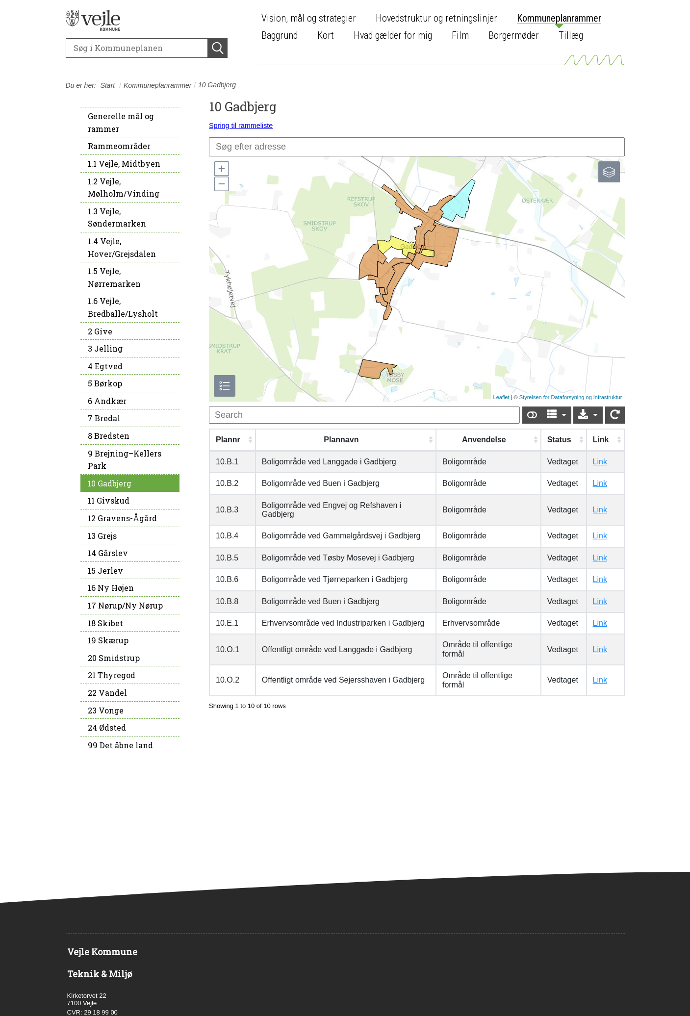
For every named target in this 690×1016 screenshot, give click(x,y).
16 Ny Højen (111, 588)
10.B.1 (227, 461)
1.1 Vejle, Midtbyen (124, 163)
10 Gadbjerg (109, 483)
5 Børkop (105, 383)
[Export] (588, 415)
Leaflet (501, 397)
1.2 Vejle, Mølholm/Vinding (123, 187)
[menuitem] (311, 18)
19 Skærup (108, 640)
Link (600, 461)
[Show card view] (532, 415)
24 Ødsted (107, 727)
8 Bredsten (108, 436)
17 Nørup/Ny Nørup (125, 605)
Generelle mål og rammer (121, 122)
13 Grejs (102, 536)
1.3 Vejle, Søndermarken (117, 217)
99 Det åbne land (120, 745)
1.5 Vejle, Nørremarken (114, 277)
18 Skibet (105, 623)
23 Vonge (106, 710)
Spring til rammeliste (241, 125)
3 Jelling (105, 348)
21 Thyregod (111, 675)
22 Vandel (107, 692)
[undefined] (364, 415)
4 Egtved (105, 366)
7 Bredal (104, 418)
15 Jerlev (105, 570)
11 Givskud (108, 500)
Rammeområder (119, 146)
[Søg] (137, 48)
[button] (221, 168)
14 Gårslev (108, 553)
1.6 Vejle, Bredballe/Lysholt (123, 307)
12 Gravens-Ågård (122, 518)
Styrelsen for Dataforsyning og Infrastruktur (570, 397)
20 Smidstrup (114, 658)
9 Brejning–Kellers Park (124, 459)
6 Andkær (107, 401)
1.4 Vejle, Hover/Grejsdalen (122, 247)
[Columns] (556, 415)
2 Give (100, 331)
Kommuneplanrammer (158, 85)
